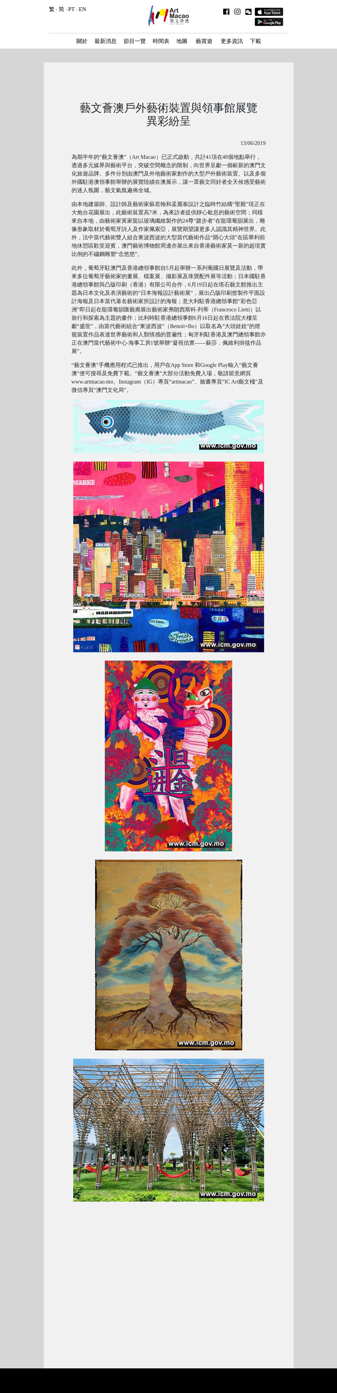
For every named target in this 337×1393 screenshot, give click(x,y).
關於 (81, 41)
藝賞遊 (204, 41)
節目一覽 (135, 41)
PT (71, 9)
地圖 (181, 41)
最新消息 (105, 41)
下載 (255, 41)
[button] (248, 11)
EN (82, 9)
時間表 (161, 41)
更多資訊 (232, 41)
